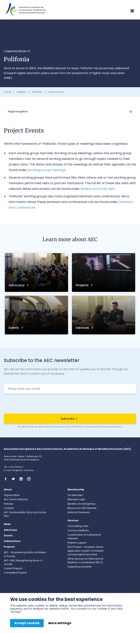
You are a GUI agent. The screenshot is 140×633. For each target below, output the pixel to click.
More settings (59, 623)
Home (7, 92)
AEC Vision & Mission (16, 499)
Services (83, 327)
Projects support (76, 542)
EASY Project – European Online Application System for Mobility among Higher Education (85, 550)
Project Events (56, 92)
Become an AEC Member (81, 508)
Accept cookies (26, 623)
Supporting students (79, 566)
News (7, 524)
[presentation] (70, 404)
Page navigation (18, 111)
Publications (12, 541)
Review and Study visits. (98, 189)
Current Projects (13, 568)
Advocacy (17, 285)
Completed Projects (17, 51)
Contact (9, 508)
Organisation (12, 495)
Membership (75, 489)
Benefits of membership (81, 503)
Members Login (76, 499)
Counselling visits (77, 526)
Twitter (14, 479)
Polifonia (37, 92)
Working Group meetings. (47, 170)
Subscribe (68, 419)
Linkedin (22, 479)
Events (14, 327)
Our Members (75, 495)
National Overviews (78, 512)
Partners (8, 503)
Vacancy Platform (78, 530)
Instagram (30, 479)
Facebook (7, 479)
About (8, 489)
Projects (21, 92)
